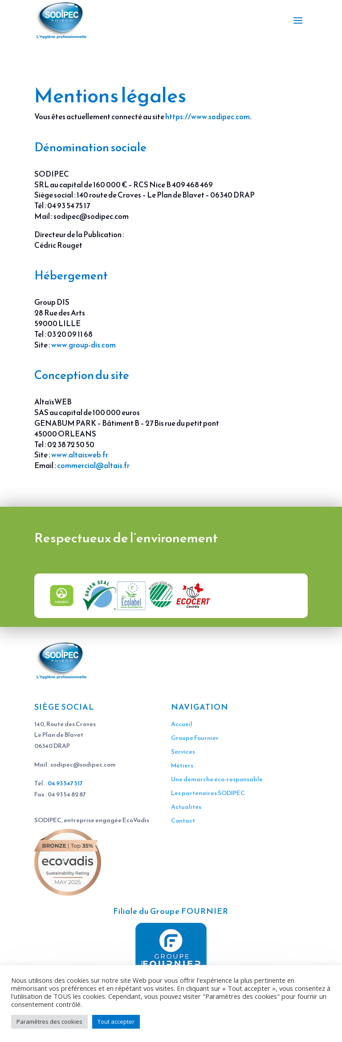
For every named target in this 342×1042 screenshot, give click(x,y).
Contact (183, 820)
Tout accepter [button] (116, 1022)
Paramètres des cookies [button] (49, 1022)
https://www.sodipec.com (207, 116)
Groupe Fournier (195, 738)
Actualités (186, 807)
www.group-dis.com (83, 345)
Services (183, 751)
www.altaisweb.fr (79, 454)
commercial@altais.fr (93, 465)
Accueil (181, 724)
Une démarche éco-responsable (217, 779)
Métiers (182, 765)
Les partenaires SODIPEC (208, 793)
